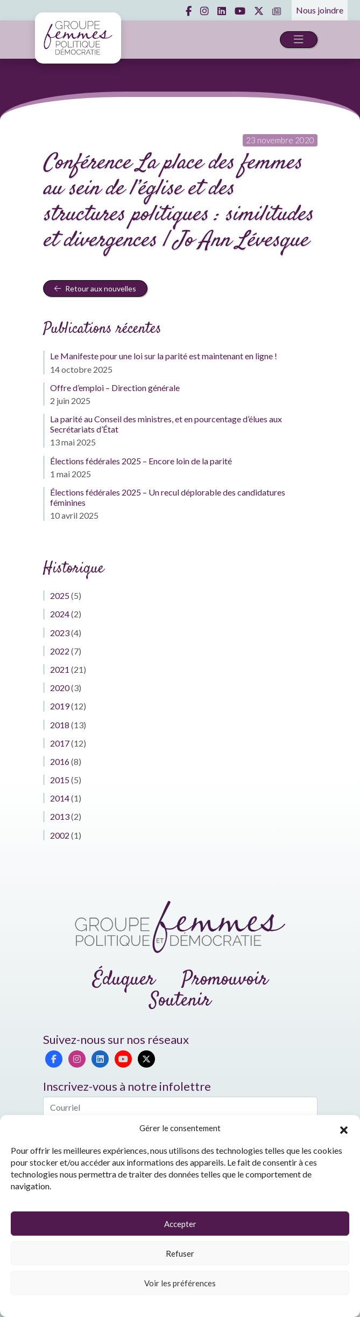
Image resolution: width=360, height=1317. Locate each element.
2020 (59, 687)
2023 (59, 633)
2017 (59, 743)
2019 (59, 706)
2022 (59, 651)
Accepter (180, 1224)
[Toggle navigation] (298, 39)
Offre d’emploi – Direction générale (115, 387)
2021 (59, 669)
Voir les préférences (180, 1283)
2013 (59, 816)
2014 (59, 798)
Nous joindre (319, 10)
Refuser (180, 1253)
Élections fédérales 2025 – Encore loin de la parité (141, 461)
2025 (59, 595)
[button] (343, 1128)
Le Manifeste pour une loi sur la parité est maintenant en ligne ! (163, 356)
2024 (59, 614)
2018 (59, 725)
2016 (59, 761)
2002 (59, 835)
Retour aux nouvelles (95, 288)
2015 (59, 780)
